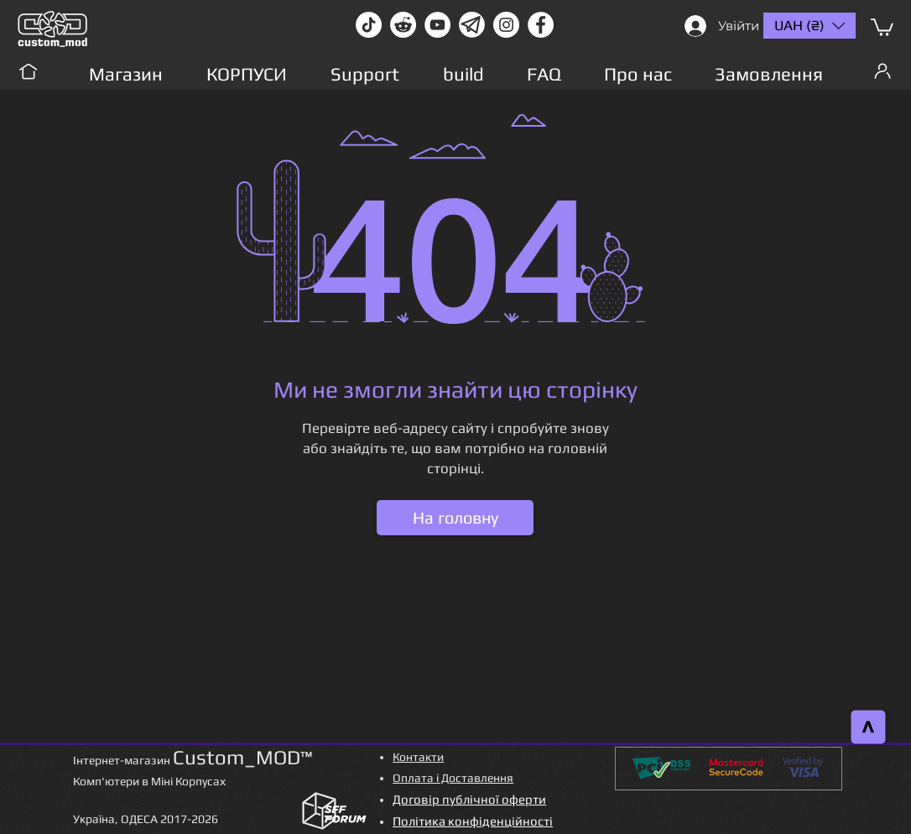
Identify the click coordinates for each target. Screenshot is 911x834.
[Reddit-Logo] (403, 25)
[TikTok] (369, 25)
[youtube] (437, 25)
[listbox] (809, 26)
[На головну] (455, 517)
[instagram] (506, 25)
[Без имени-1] (472, 25)
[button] (882, 26)
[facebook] (541, 25)
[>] (868, 727)
